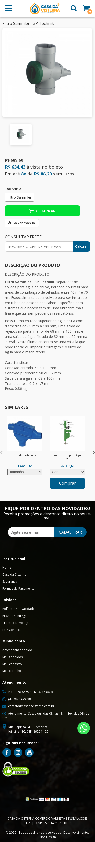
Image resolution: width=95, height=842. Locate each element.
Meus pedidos (12, 657)
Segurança (9, 581)
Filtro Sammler (20, 197)
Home (6, 567)
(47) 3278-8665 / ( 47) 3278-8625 (30, 692)
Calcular (81, 246)
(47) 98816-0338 (19, 699)
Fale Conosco (12, 630)
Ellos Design (47, 837)
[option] (21, 134)
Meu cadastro (12, 664)
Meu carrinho (11, 671)
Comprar (43, 211)
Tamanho (13, 188)
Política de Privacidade (18, 609)
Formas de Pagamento (18, 588)
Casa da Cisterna (14, 574)
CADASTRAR (70, 532)
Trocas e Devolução (16, 623)
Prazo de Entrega (14, 616)
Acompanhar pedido (17, 650)
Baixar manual (22, 223)
